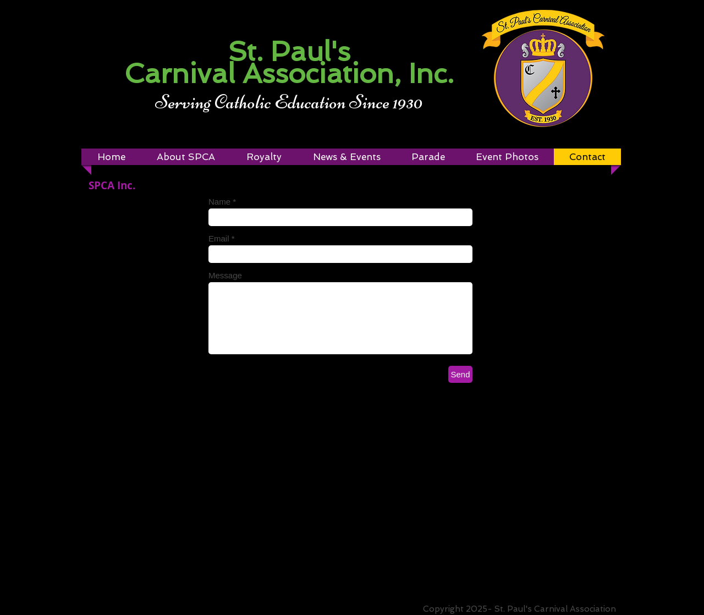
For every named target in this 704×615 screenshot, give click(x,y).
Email (218, 238)
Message (225, 275)
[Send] (460, 374)
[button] (263, 157)
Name (219, 201)
